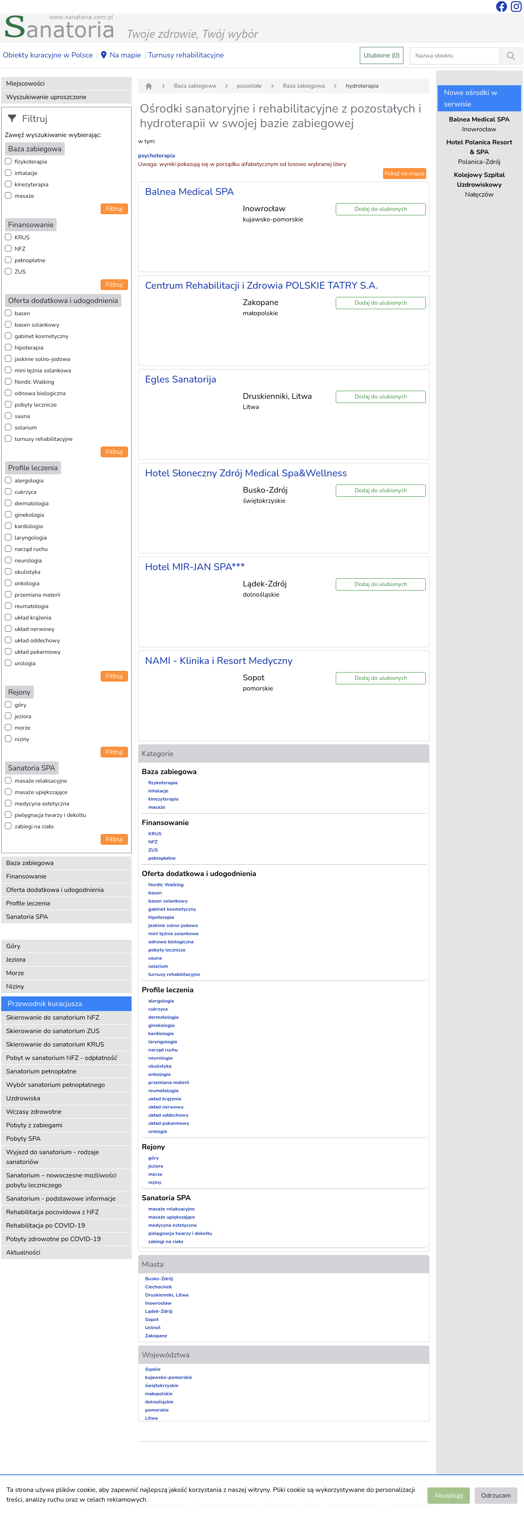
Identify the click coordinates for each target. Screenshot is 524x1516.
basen (22, 313)
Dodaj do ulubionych (380, 209)
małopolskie (159, 1393)
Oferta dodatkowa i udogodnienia (55, 889)
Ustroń (153, 1327)
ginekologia (29, 515)
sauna (22, 416)
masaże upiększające (41, 792)
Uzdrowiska (23, 1098)
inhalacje (26, 173)
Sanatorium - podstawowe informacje (61, 1198)
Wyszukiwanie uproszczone (46, 97)
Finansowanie (26, 876)
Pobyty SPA (23, 1138)
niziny (22, 739)
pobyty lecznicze (36, 405)
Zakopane (156, 1335)
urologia (25, 663)
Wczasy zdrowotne (34, 1111)
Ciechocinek (158, 1287)
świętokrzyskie (161, 1385)
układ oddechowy (37, 640)
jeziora (23, 716)
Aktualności (23, 1252)
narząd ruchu (31, 549)
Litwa (151, 1418)
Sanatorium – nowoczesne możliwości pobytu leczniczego (61, 1180)
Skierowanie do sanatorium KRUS (55, 1044)
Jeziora (16, 959)
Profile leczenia (28, 903)
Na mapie (120, 55)
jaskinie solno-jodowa (42, 359)
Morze (15, 973)
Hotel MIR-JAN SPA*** (195, 566)
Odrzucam (496, 1495)
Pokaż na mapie (405, 173)
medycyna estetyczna (42, 804)
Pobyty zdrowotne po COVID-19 (53, 1239)
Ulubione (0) (381, 55)
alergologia (29, 481)
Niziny (15, 986)
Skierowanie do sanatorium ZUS (52, 1031)
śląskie (153, 1369)
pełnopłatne (30, 260)
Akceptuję (448, 1495)
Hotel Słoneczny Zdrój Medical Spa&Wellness (246, 473)
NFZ (20, 249)
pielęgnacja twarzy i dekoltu (50, 815)
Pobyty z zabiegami (34, 1125)
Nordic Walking (34, 382)
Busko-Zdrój (159, 1278)
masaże (24, 196)
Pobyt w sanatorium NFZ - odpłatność (61, 1057)
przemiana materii (37, 595)
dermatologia (31, 503)
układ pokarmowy (37, 652)
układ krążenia (33, 618)
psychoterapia (156, 155)
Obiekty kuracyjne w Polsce (48, 55)
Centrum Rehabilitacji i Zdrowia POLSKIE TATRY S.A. (261, 285)
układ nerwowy (35, 629)
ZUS (20, 272)
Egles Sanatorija (180, 379)
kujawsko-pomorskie (168, 1377)
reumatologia (31, 606)
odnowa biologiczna (40, 393)
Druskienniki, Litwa (167, 1295)
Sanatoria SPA (27, 916)
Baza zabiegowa (30, 863)
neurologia (28, 560)
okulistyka (27, 572)
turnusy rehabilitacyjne (44, 439)
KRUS (22, 237)
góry (20, 705)
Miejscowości (25, 83)
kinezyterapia (31, 184)
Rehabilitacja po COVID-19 (45, 1225)
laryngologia (31, 538)
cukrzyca (26, 492)
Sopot (152, 1319)
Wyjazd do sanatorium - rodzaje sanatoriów (52, 1157)
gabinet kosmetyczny (41, 336)
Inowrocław (158, 1303)
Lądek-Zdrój (158, 1311)
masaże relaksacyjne (41, 781)
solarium (26, 428)
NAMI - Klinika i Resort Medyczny (219, 660)
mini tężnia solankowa (43, 370)
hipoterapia (29, 348)
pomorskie (157, 1410)
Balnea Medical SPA (189, 191)
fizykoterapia (31, 162)
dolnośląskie (159, 1402)
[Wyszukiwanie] (511, 55)
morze (23, 728)
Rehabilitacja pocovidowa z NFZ (52, 1212)
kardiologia (29, 526)
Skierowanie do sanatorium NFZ (52, 1017)
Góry (13, 946)
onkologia (27, 583)
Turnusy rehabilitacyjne (186, 55)
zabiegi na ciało (34, 826)
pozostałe (249, 86)
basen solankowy (37, 325)
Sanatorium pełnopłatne (41, 1071)
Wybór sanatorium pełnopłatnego (55, 1084)
